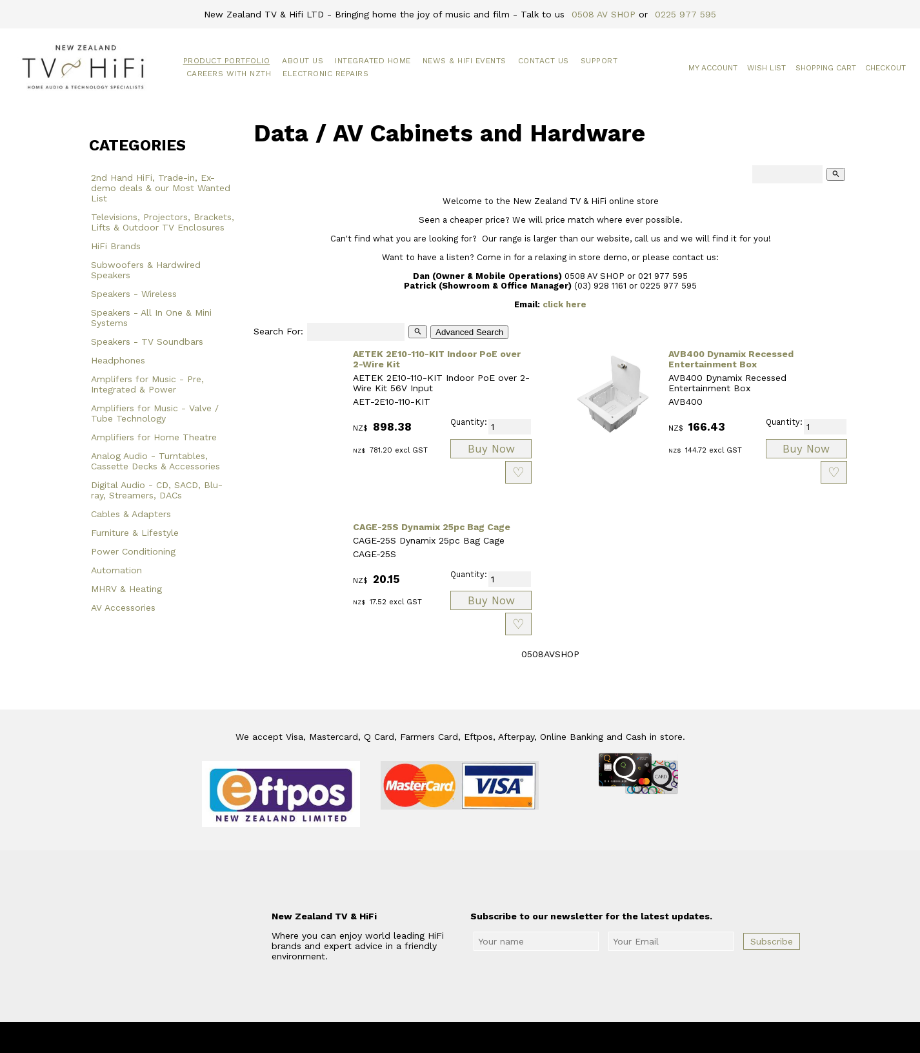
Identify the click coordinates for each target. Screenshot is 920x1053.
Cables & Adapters (131, 514)
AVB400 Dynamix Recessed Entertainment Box (731, 359)
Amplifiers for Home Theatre (154, 437)
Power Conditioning (133, 551)
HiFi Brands (116, 246)
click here (564, 304)
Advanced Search (469, 332)
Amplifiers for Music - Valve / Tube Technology (155, 413)
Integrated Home (373, 60)
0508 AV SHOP (603, 14)
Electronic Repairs (325, 73)
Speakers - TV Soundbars (147, 341)
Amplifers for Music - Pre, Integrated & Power (147, 384)
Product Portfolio (226, 60)
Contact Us (543, 60)
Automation (116, 570)
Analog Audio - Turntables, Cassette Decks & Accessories (155, 461)
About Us (302, 60)
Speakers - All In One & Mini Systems (151, 317)
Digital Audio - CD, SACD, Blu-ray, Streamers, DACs (157, 490)
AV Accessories (123, 607)
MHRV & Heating (126, 589)
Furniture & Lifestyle (135, 532)
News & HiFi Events (464, 60)
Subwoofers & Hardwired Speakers (146, 270)
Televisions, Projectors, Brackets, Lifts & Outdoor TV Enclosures (162, 222)
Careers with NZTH (229, 73)
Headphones (118, 360)
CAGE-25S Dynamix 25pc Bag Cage (431, 527)
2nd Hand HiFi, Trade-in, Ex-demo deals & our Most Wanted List (160, 187)
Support (599, 60)
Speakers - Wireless (134, 294)
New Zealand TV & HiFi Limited (495, 1037)
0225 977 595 (685, 14)
